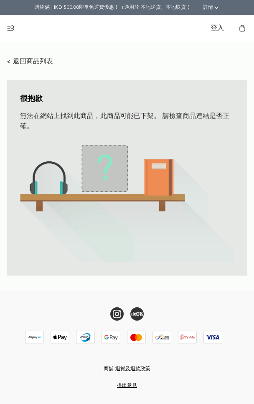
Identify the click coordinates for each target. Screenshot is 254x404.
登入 (217, 28)
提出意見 (127, 385)
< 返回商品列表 (30, 61)
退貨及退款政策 (132, 368)
